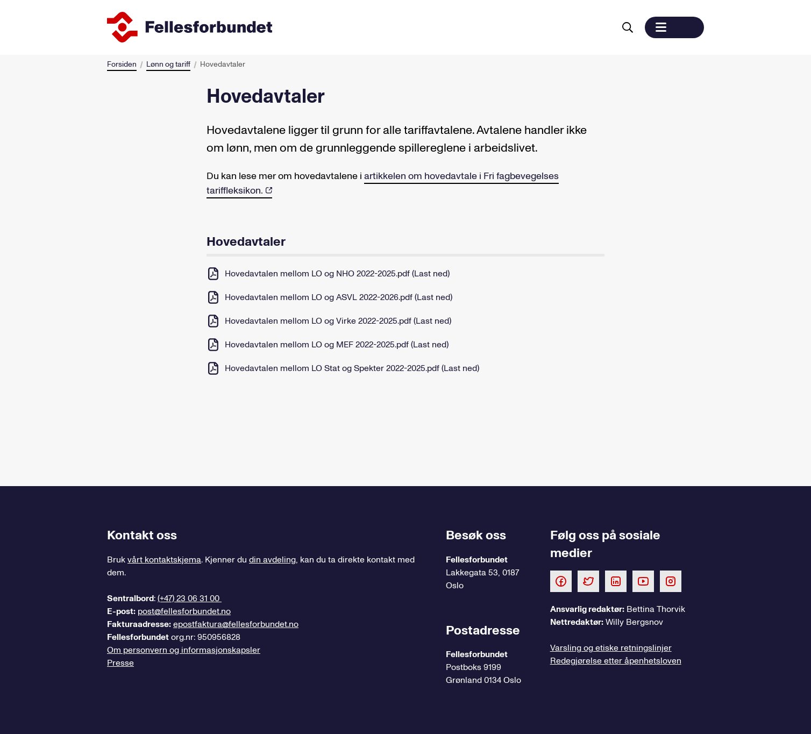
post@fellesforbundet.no (184, 611)
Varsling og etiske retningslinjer (611, 648)
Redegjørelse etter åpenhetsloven (615, 661)
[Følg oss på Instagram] (670, 581)
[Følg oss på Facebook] (561, 581)
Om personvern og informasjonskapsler (183, 650)
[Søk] (627, 27)
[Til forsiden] (358, 27)
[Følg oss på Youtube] (643, 581)
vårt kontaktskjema (164, 560)
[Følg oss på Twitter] (588, 581)
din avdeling (272, 560)
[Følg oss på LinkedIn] (616, 581)
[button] (674, 27)
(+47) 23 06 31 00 (190, 598)
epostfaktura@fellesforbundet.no (235, 624)
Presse (120, 663)
